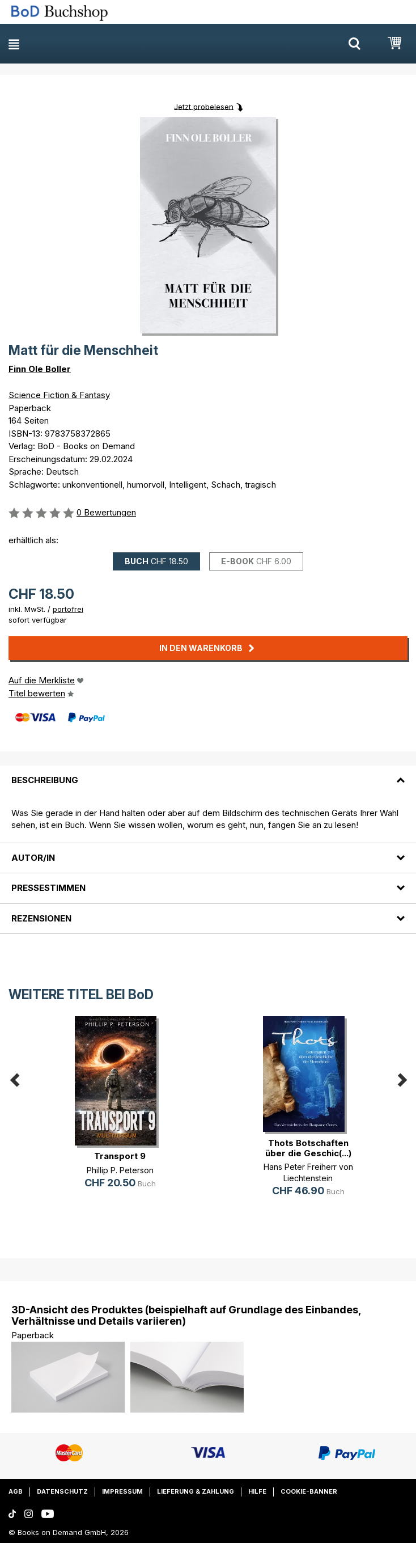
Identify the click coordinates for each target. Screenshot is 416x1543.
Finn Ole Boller (40, 368)
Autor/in (33, 857)
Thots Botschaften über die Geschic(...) (308, 1148)
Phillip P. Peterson (120, 1170)
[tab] (208, 773)
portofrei (68, 609)
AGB (16, 1491)
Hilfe (257, 1491)
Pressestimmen (48, 887)
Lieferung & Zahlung (195, 1491)
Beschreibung (44, 780)
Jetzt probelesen (204, 106)
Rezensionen (41, 918)
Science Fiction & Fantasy (59, 395)
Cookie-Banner (309, 1491)
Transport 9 (120, 1156)
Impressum (122, 1491)
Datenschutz (62, 1491)
